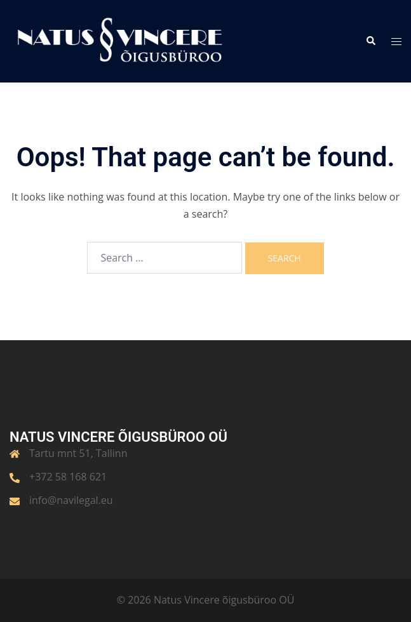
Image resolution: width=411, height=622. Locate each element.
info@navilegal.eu (71, 500)
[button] (370, 41)
